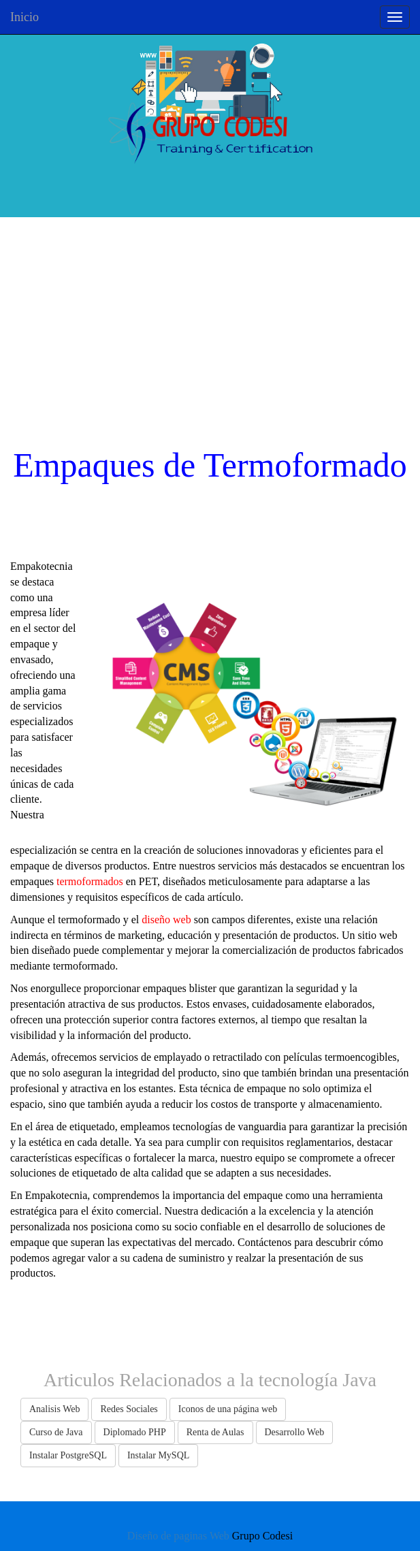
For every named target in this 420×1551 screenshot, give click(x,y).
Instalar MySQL (158, 1455)
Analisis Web (54, 1409)
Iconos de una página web (227, 1409)
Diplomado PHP (134, 1432)
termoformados (89, 881)
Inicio (24, 17)
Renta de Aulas (215, 1432)
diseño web (166, 919)
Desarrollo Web (295, 1432)
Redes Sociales (128, 1409)
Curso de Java (56, 1432)
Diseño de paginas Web (178, 1535)
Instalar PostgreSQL (68, 1455)
